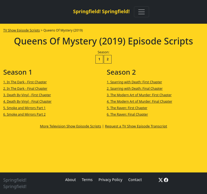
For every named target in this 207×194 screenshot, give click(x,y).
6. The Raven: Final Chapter (127, 114)
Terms (87, 179)
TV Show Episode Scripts (21, 30)
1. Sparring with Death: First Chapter (134, 82)
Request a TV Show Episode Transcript (136, 126)
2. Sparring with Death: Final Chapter (135, 88)
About (70, 179)
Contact (135, 179)
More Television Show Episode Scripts (70, 126)
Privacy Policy (110, 179)
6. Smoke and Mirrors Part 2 (24, 114)
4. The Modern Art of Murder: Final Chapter (139, 101)
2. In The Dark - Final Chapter (25, 88)
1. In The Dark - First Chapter (25, 82)
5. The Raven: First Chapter (127, 108)
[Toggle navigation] (141, 11)
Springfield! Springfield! (101, 11)
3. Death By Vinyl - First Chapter (27, 95)
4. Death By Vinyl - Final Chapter (27, 101)
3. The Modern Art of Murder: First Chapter (139, 95)
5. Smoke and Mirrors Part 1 (24, 108)
